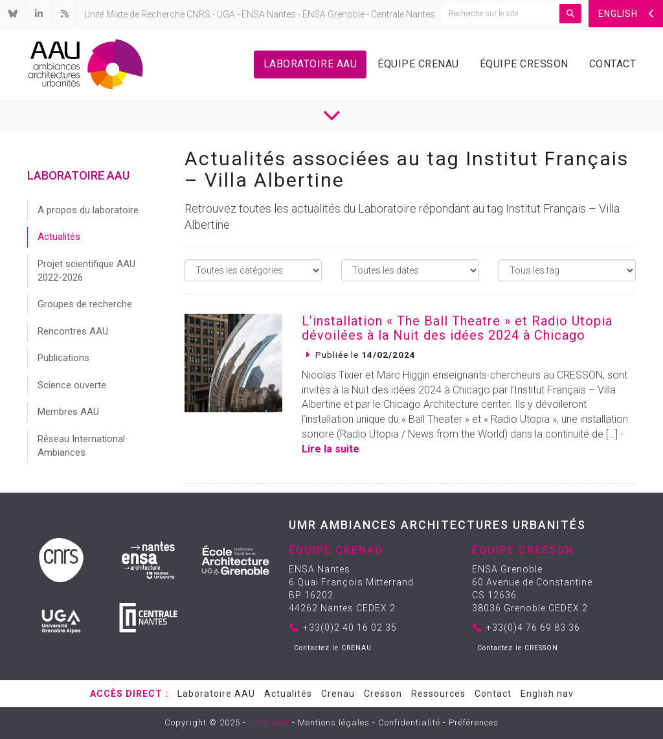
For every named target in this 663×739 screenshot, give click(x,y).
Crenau (338, 693)
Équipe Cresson (524, 64)
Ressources (438, 693)
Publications (63, 358)
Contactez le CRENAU (333, 648)
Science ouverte (72, 385)
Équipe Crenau (418, 64)
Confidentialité (409, 722)
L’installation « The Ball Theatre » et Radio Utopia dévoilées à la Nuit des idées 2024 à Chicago (457, 328)
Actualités (59, 236)
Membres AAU (68, 411)
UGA (226, 14)
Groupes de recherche (85, 304)
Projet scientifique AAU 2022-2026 (86, 270)
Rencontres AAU (73, 331)
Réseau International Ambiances (81, 445)
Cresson (383, 693)
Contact (612, 64)
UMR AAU (269, 722)
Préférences (474, 722)
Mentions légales (334, 722)
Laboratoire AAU (310, 64)
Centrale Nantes (403, 14)
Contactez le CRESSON (517, 648)
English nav (547, 693)
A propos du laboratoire (88, 210)
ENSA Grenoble (333, 14)
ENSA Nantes (269, 14)
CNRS (198, 14)
